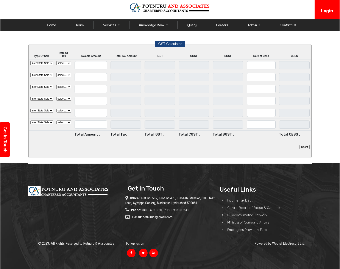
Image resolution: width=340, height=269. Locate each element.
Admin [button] (253, 25)
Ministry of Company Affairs (243, 222)
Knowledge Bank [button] (152, 25)
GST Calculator (170, 44)
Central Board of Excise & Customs (248, 208)
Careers (222, 25)
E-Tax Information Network (242, 215)
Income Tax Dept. (235, 200)
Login (327, 10)
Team (79, 25)
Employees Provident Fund (242, 230)
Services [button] (110, 25)
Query (192, 25)
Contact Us (288, 25)
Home (51, 25)
